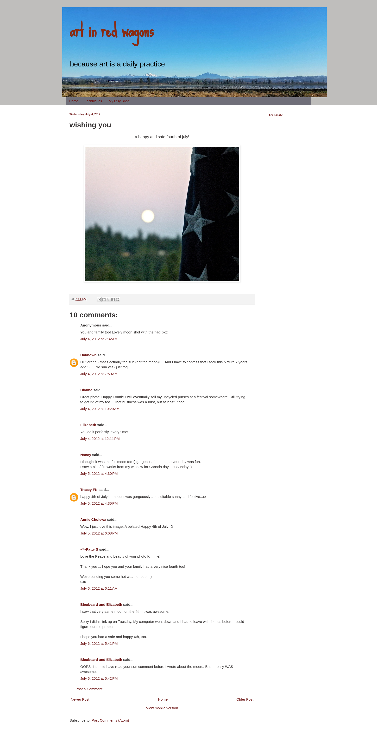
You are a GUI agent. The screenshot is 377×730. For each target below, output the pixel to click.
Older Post (244, 699)
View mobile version (162, 708)
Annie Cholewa (93, 519)
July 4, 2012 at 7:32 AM (99, 339)
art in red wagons (111, 30)
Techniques (93, 101)
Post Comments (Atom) (110, 720)
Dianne (86, 390)
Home (73, 101)
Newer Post (80, 699)
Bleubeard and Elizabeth (101, 604)
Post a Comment (88, 689)
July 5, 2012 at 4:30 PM (99, 473)
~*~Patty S (89, 549)
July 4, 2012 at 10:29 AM (99, 409)
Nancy (85, 455)
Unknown (88, 355)
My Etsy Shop (119, 101)
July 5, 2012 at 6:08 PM (99, 533)
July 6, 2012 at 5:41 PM (99, 643)
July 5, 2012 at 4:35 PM (99, 503)
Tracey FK (89, 490)
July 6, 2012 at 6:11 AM (99, 588)
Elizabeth (88, 425)
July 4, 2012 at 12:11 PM (100, 439)
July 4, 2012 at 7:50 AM (99, 374)
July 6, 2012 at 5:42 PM (99, 678)
